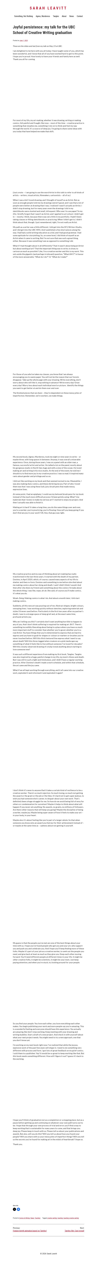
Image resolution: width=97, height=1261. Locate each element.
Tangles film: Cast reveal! (66, 1229)
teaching (60, 1218)
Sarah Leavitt (48, 8)
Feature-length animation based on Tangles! (30, 1229)
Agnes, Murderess (43, 16)
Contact (80, 16)
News (71, 16)
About (64, 16)
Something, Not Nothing (23, 16)
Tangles (56, 16)
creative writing (52, 1218)
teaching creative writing (71, 1218)
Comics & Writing (24, 1218)
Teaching (37, 1218)
